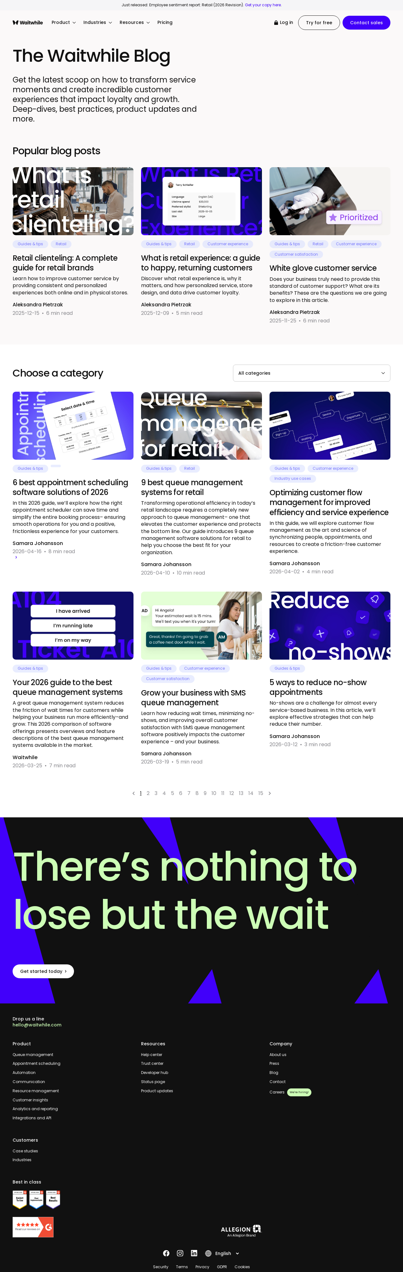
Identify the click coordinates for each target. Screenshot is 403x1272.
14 (250, 793)
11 (222, 793)
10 (214, 793)
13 (241, 793)
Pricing (165, 23)
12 (232, 793)
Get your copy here (263, 5)
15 (260, 793)
